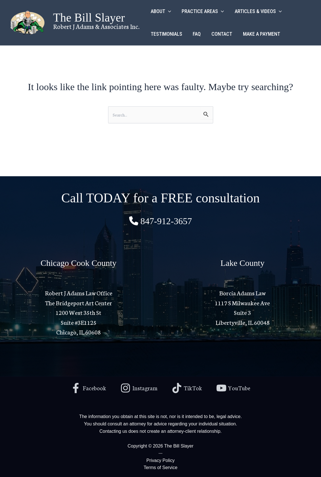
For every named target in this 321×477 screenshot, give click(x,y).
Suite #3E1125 (78, 321)
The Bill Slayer (89, 17)
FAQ (196, 34)
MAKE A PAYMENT (259, 34)
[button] (168, 11)
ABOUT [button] (160, 11)
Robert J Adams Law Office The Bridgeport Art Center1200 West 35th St (78, 302)
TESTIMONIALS (166, 34)
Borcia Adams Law (242, 292)
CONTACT (220, 34)
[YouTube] (234, 387)
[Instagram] (138, 387)
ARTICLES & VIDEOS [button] (257, 11)
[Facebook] (87, 387)
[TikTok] (187, 387)
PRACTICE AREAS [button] (202, 11)
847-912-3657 (166, 220)
